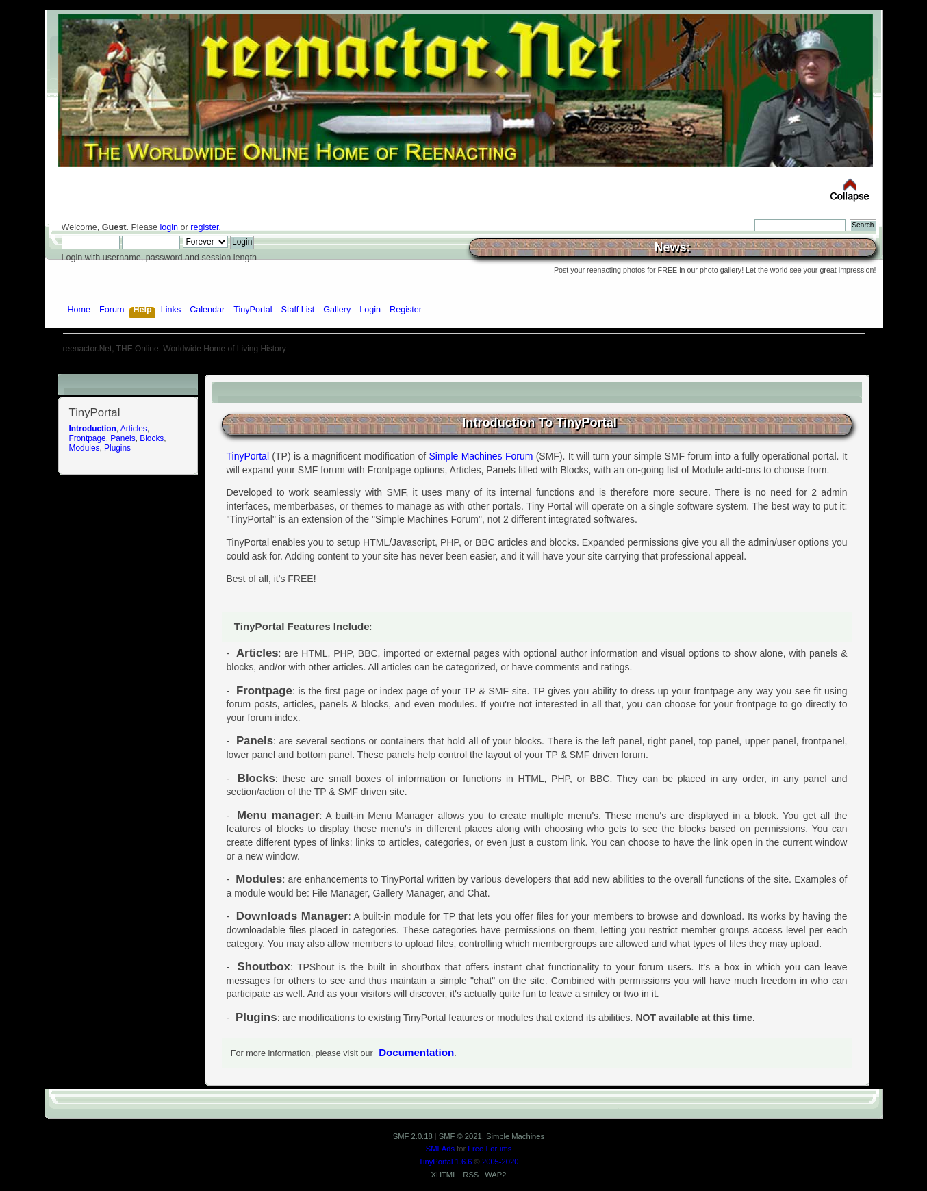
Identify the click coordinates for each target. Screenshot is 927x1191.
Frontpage (87, 438)
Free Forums (489, 1148)
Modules (84, 448)
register (204, 227)
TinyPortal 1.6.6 (445, 1161)
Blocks (152, 438)
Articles (133, 429)
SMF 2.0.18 (413, 1136)
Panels (122, 438)
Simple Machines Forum (481, 456)
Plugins (117, 448)
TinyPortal (248, 456)
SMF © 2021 (460, 1136)
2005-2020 (500, 1161)
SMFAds (440, 1148)
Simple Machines (515, 1136)
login (169, 227)
